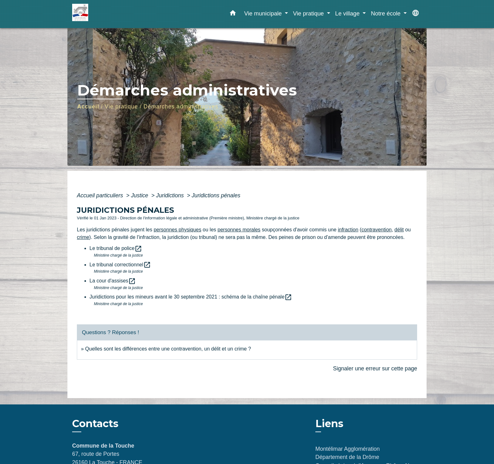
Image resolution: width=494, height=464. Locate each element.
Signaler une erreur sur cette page (375, 368)
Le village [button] (348, 13)
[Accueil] (111, 14)
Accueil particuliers (101, 195)
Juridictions (170, 195)
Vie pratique (121, 106)
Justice (140, 195)
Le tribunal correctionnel (120, 264)
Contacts (95, 424)
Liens (329, 423)
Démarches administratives (181, 106)
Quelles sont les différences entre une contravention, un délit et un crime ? (168, 348)
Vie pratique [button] (309, 13)
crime (83, 237)
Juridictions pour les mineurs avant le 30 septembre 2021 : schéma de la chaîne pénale (190, 296)
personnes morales (239, 229)
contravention (376, 229)
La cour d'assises (112, 280)
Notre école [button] (386, 13)
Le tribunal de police (115, 248)
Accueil (88, 106)
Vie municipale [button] (263, 13)
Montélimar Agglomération (347, 449)
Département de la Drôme (347, 457)
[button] (233, 14)
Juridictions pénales (216, 195)
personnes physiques (177, 229)
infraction (348, 229)
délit (399, 229)
